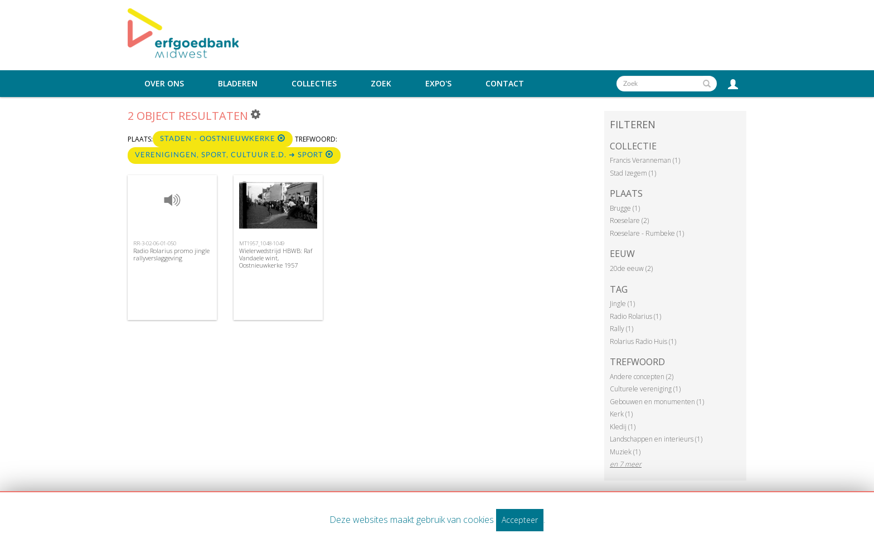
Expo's (438, 84)
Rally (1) (621, 328)
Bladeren (238, 84)
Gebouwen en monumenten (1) (657, 401)
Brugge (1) (625, 208)
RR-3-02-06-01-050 (154, 243)
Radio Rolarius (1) (635, 316)
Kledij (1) (622, 426)
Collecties (314, 84)
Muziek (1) (625, 452)
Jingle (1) (622, 303)
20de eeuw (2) (631, 268)
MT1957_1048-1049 (261, 243)
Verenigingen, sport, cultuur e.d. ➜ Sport (234, 155)
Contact (504, 84)
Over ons (164, 84)
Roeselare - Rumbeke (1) (647, 233)
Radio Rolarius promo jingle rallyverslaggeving (171, 254)
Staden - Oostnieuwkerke (222, 138)
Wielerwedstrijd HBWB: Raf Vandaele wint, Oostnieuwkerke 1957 (275, 257)
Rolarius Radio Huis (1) (643, 341)
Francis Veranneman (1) (645, 160)
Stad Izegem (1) (633, 173)
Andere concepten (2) (641, 376)
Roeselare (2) (629, 220)
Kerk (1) (621, 414)
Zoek (381, 84)
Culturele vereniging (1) (645, 389)
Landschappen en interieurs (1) (656, 439)
